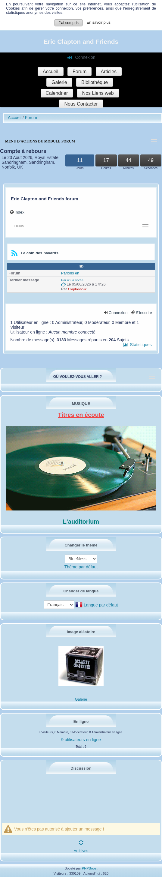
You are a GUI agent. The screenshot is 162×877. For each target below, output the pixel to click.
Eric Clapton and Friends (81, 41)
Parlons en (70, 273)
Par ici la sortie (72, 280)
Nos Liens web (98, 93)
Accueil (50, 71)
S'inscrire (144, 312)
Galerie (59, 82)
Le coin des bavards (39, 253)
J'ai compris (69, 23)
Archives (81, 851)
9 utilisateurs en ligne (81, 739)
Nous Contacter (81, 103)
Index (19, 212)
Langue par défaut (101, 605)
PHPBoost (90, 868)
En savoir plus (99, 22)
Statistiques (137, 344)
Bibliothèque (94, 82)
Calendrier (57, 93)
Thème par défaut (81, 566)
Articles (109, 71)
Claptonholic (77, 289)
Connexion (118, 312)
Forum (79, 71)
